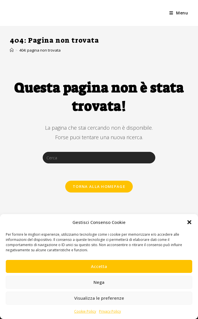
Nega (99, 282)
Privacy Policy (110, 311)
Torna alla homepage (99, 186)
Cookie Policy (85, 311)
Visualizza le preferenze (99, 298)
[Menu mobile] (178, 13)
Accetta (99, 266)
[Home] (12, 50)
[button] (189, 222)
